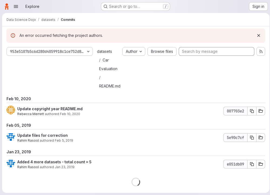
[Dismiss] (257, 35)
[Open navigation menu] (16, 6)
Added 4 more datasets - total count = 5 (54, 162)
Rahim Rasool (28, 140)
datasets (104, 51)
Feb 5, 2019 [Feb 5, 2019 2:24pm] (64, 140)
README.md (109, 86)
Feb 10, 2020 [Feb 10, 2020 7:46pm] (70, 114)
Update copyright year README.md (50, 108)
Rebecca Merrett (30, 114)
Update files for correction (42, 135)
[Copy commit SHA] (250, 111)
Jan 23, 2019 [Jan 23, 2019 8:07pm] (65, 167)
